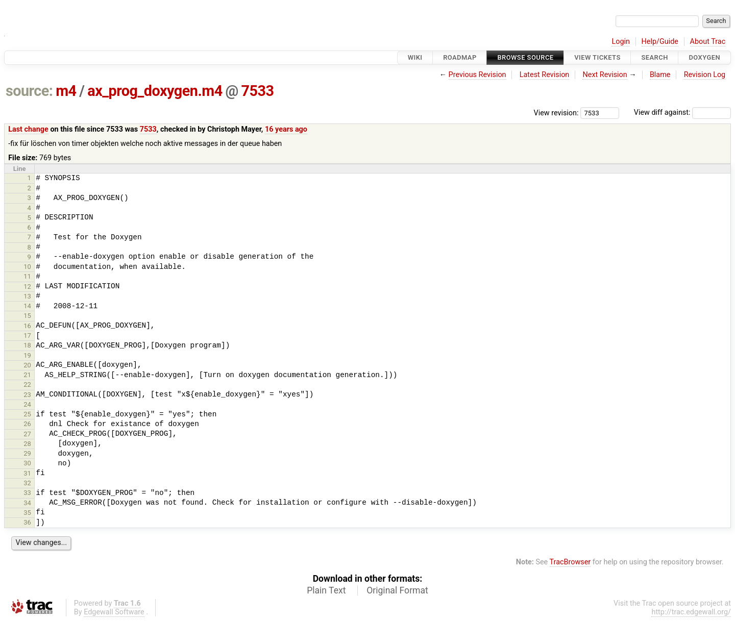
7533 (257, 91)
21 (27, 375)
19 (27, 355)
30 (27, 463)
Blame (660, 74)
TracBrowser (570, 562)
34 (27, 503)
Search (654, 57)
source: (29, 91)
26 (27, 424)
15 (27, 315)
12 (27, 286)
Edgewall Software (114, 612)
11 (27, 276)
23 (27, 395)
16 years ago (286, 129)
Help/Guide (660, 41)
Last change (28, 129)
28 (27, 444)
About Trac (708, 41)
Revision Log (705, 74)
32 (27, 483)
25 (27, 414)
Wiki (415, 57)
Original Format (397, 590)
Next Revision (604, 74)
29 (27, 453)
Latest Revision (545, 74)
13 (27, 296)
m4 (66, 91)
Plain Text (326, 590)
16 (27, 326)
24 (27, 404)
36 (27, 522)
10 (27, 266)
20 (27, 365)
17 (27, 335)
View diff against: (682, 112)
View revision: (556, 112)
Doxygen (704, 57)
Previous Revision (477, 74)
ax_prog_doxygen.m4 (154, 91)
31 (27, 473)
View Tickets (597, 57)
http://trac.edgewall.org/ (691, 612)
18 (27, 345)
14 (27, 306)
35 (27, 512)
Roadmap (460, 57)
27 (27, 434)
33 (27, 492)
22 (27, 384)
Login (620, 41)
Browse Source (525, 57)
